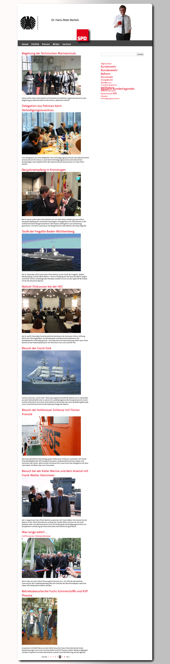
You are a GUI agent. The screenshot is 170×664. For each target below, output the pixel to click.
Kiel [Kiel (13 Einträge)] (106, 87)
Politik (35, 44)
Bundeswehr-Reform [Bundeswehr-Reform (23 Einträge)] (110, 72)
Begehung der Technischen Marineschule (49, 53)
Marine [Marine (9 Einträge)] (111, 88)
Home (25, 44)
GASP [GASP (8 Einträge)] (109, 83)
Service (66, 44)
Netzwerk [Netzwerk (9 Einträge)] (112, 91)
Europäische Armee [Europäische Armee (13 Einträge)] (107, 81)
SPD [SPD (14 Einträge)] (115, 93)
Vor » (68, 657)
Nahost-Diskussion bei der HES (42, 286)
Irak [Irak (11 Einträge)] (102, 87)
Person (46, 44)
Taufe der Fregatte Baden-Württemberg (48, 231)
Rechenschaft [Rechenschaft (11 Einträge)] (107, 93)
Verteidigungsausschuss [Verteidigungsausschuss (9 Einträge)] (110, 98)
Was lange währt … (34, 532)
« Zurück (44, 657)
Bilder (56, 44)
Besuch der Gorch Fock (36, 348)
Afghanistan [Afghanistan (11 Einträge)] (106, 63)
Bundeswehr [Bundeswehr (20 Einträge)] (108, 66)
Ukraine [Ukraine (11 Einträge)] (104, 96)
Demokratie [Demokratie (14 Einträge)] (107, 77)
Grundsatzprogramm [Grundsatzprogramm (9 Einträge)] (109, 85)
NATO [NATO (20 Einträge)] (104, 90)
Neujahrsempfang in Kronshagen (44, 170)
